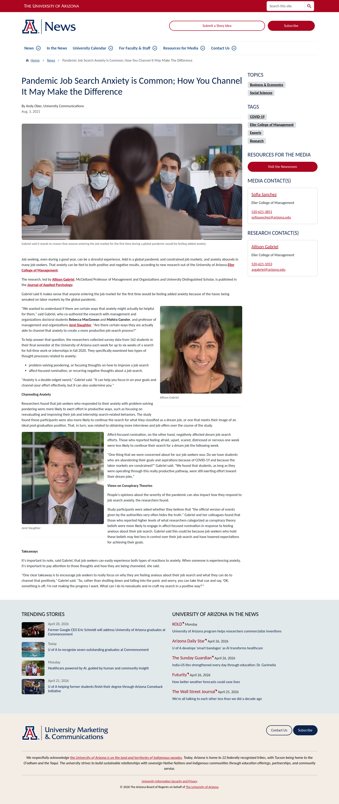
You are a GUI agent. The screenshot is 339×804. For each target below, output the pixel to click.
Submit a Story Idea (216, 25)
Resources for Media (180, 48)
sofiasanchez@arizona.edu (271, 217)
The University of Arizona (202, 787)
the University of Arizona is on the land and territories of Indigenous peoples (126, 757)
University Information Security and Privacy (169, 781)
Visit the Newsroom (282, 166)
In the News (57, 48)
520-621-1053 (262, 264)
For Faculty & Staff (134, 48)
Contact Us (220, 48)
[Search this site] (286, 6)
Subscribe (291, 25)
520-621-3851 (262, 212)
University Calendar (89, 48)
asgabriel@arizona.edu (269, 269)
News (29, 48)
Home (35, 60)
